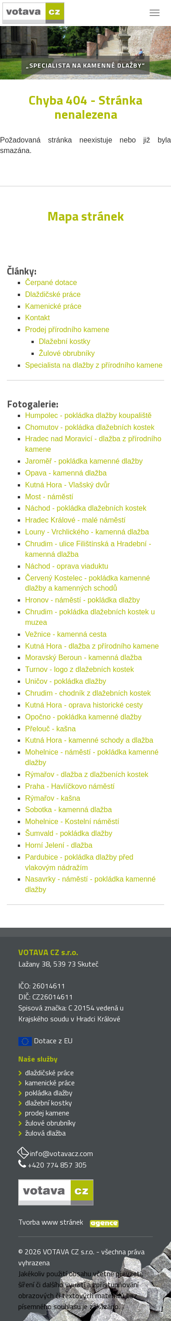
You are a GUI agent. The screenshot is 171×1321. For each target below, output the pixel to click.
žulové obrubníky (50, 1122)
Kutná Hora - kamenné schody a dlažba (89, 740)
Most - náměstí (49, 497)
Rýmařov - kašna (52, 798)
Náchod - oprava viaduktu (66, 566)
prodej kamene (47, 1112)
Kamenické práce (53, 306)
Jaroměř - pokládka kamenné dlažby (84, 461)
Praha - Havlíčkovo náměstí (70, 786)
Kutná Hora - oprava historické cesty (84, 705)
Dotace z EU (45, 1040)
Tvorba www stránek (50, 1221)
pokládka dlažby (49, 1092)
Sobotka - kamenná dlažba (68, 810)
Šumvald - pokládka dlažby (68, 833)
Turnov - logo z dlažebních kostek (79, 669)
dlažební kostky (48, 1102)
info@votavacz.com (61, 1153)
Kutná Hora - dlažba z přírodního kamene (92, 646)
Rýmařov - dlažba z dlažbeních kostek (86, 774)
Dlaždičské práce (53, 294)
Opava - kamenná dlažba (66, 473)
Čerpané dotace (51, 282)
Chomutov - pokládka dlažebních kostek (90, 427)
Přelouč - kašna (50, 729)
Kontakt (37, 318)
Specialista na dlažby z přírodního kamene (94, 365)
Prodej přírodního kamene (67, 329)
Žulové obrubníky (67, 353)
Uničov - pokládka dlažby (65, 681)
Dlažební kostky (64, 341)
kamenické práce (50, 1082)
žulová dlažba (45, 1132)
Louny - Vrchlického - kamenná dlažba (87, 532)
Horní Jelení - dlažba (59, 845)
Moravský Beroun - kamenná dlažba (83, 657)
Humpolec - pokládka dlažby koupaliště (88, 415)
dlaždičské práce (49, 1072)
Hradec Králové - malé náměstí (75, 520)
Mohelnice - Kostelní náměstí (72, 821)
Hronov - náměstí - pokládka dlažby (82, 600)
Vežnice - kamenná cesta (66, 634)
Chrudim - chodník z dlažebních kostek (88, 693)
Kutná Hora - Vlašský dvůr (67, 485)
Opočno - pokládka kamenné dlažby (83, 717)
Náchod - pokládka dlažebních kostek (85, 508)
